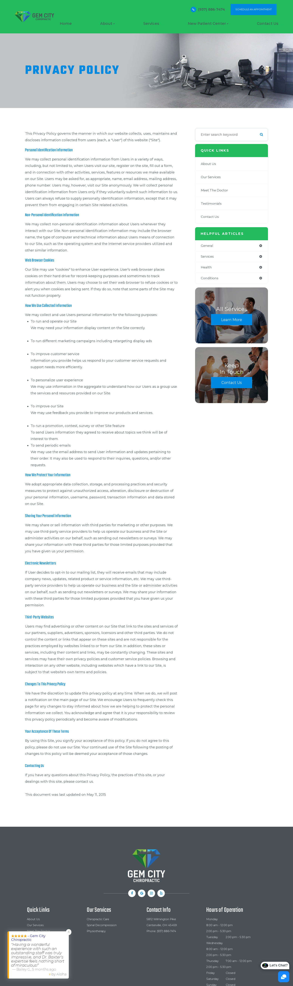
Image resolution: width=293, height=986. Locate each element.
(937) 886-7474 (211, 9)
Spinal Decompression (102, 925)
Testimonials (211, 203)
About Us (208, 164)
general (207, 246)
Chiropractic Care (98, 919)
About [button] (107, 23)
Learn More (231, 320)
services (208, 257)
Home (66, 23)
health (206, 268)
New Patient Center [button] (208, 23)
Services (151, 23)
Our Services (211, 177)
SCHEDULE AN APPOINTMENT (253, 9)
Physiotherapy (96, 931)
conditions (210, 279)
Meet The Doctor (215, 190)
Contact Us (267, 23)
